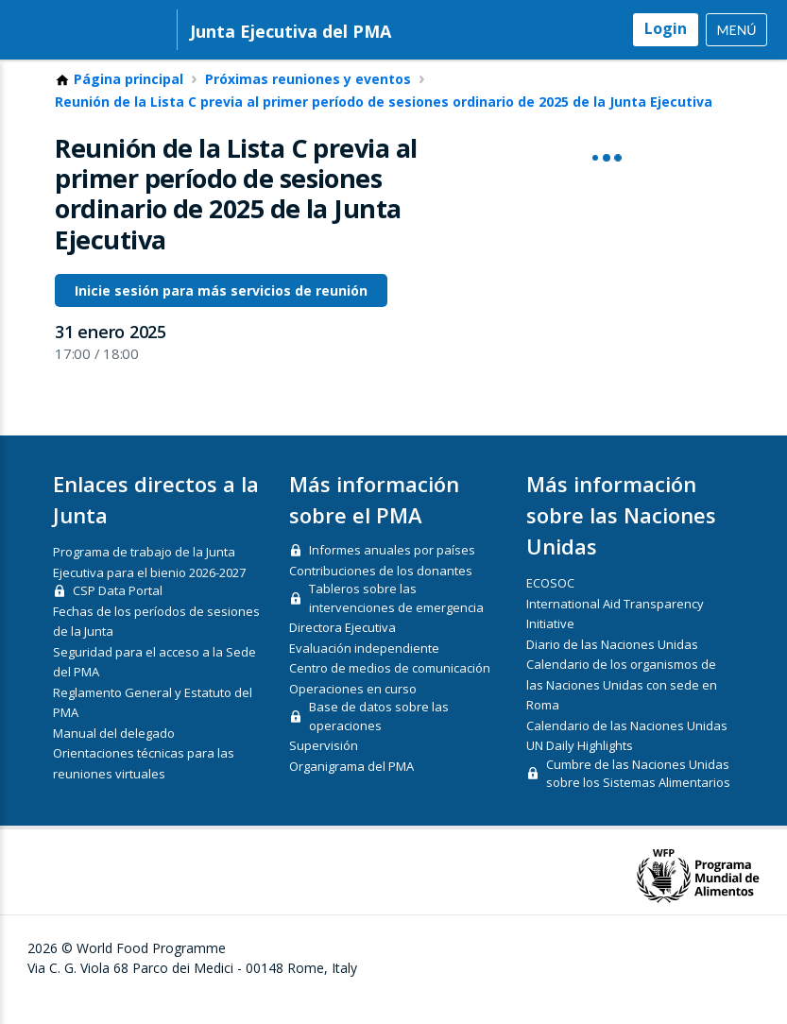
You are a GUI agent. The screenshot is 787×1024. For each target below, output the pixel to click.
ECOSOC (550, 607)
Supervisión (323, 769)
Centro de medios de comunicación (389, 692)
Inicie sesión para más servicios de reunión (221, 314)
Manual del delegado (114, 756)
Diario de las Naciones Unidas (612, 667)
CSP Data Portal (118, 614)
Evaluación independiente (364, 671)
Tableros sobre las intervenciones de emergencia (396, 622)
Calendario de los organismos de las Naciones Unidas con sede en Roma (621, 709)
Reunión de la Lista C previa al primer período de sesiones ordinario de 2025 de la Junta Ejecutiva (383, 125)
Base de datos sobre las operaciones (379, 741)
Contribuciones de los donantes (380, 594)
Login (665, 28)
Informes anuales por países (392, 574)
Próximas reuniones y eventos (308, 102)
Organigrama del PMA (351, 789)
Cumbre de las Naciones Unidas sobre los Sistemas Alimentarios (638, 797)
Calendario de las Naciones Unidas (626, 749)
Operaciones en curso (353, 712)
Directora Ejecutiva (342, 651)
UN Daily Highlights (579, 769)
